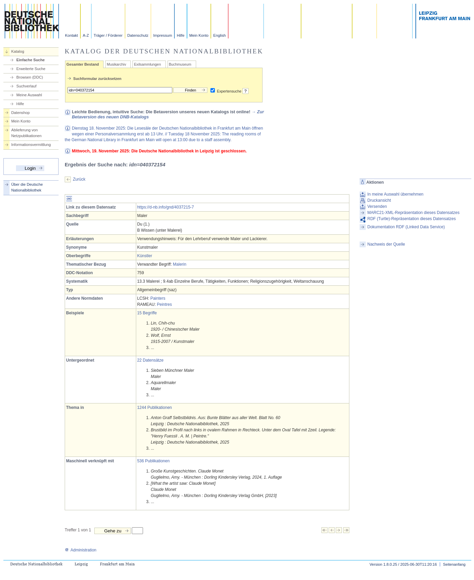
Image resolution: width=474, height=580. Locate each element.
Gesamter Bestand (82, 64)
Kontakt (71, 35)
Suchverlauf (26, 86)
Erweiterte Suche (30, 69)
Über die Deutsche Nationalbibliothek (27, 187)
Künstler (144, 255)
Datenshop (20, 113)
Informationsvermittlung (31, 145)
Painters (157, 298)
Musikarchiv (116, 64)
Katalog (17, 51)
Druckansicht (379, 200)
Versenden (377, 206)
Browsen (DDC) (29, 77)
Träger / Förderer (108, 35)
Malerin (179, 264)
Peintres (164, 304)
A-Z (86, 35)
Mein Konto (199, 35)
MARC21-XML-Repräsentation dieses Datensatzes (413, 212)
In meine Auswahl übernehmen (395, 194)
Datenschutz (137, 35)
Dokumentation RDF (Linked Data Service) (406, 227)
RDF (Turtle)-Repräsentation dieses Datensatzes (411, 218)
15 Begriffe (147, 313)
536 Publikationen (153, 461)
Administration (80, 550)
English (219, 35)
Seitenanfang (454, 564)
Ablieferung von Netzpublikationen (26, 133)
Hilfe (180, 35)
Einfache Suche (30, 60)
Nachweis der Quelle (386, 244)
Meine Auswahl (29, 95)
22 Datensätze (150, 360)
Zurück (79, 179)
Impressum (162, 35)
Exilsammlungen (147, 64)
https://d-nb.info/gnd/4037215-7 (165, 207)
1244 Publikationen (154, 407)
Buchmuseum (180, 64)
